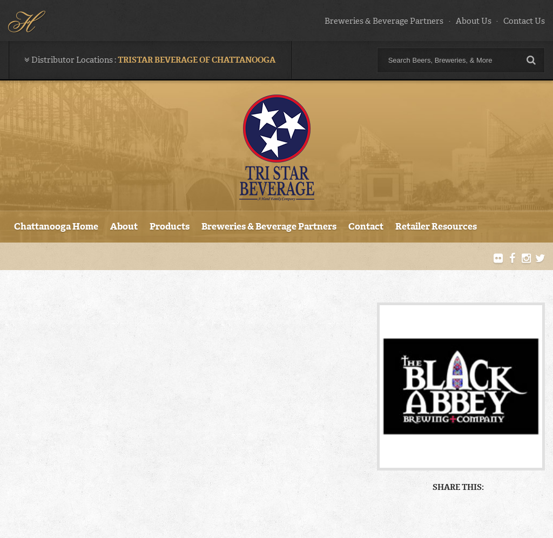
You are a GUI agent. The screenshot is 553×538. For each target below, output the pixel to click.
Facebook (512, 258)
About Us (473, 21)
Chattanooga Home (56, 226)
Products (170, 226)
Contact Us (524, 21)
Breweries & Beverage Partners (384, 21)
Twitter (540, 258)
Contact (365, 226)
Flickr (498, 258)
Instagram (526, 258)
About (124, 226)
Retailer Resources (436, 226)
